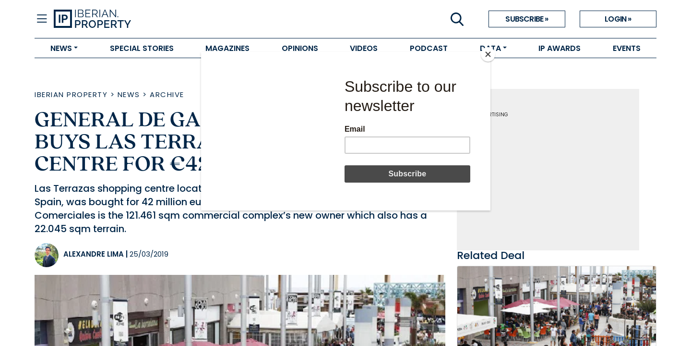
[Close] (488, 54)
